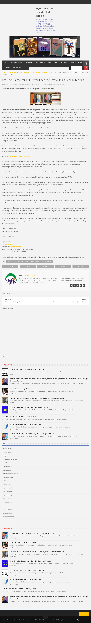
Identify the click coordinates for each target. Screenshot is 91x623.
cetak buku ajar (12, 72)
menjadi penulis (7, 495)
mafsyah (77, 620)
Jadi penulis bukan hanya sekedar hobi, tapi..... (26, 424)
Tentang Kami (52, 63)
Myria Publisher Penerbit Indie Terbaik (45, 12)
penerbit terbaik (35, 72)
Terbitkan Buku (76, 63)
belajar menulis (7, 452)
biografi (5, 456)
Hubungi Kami (64, 63)
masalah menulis (7, 488)
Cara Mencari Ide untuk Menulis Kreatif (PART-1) (19, 417)
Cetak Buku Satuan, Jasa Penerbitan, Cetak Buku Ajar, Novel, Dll (32, 434)
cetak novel (6, 481)
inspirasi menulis (7, 484)
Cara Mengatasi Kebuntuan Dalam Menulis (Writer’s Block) (30, 407)
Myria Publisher (10, 244)
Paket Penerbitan (17, 63)
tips (4, 520)
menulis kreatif (7, 499)
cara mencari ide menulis (10, 459)
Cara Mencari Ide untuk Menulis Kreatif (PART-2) (27, 369)
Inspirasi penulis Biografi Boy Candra (23, 389)
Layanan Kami (40, 63)
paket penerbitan (7, 502)
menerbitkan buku (23, 72)
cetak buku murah (8, 470)
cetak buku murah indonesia (11, 473)
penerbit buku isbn (8, 509)
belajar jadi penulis (8, 448)
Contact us (84, 614)
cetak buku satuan (8, 477)
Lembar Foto (17, 67)
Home (5, 63)
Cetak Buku (29, 63)
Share (28, 266)
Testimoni (6, 67)
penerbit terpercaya (47, 72)
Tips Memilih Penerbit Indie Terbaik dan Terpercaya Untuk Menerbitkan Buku (37, 398)
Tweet (10, 266)
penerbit (5, 506)
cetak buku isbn (7, 466)
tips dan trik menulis (8, 524)
